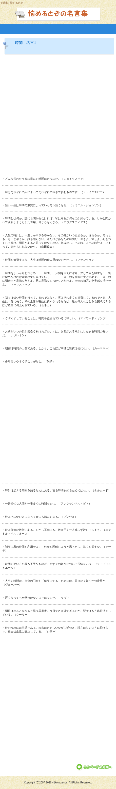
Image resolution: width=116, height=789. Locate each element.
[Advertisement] (58, 116)
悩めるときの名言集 (58, 13)
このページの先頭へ (94, 767)
